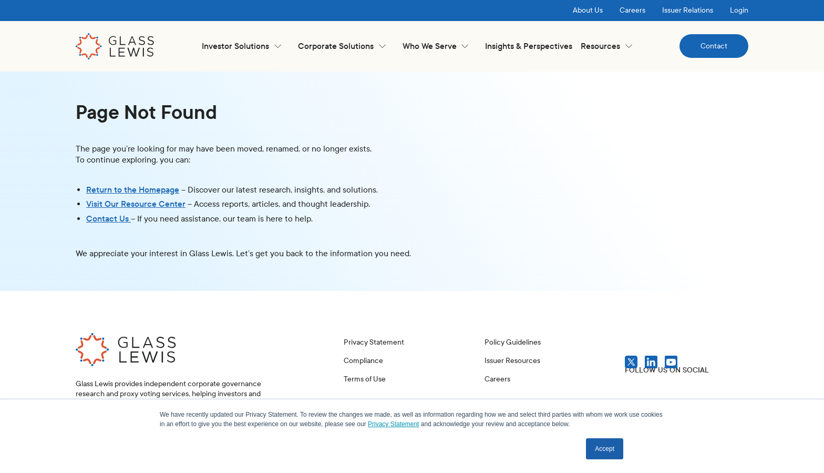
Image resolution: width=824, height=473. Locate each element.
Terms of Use (365, 379)
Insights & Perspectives (528, 46)
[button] (241, 46)
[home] (115, 46)
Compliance (363, 360)
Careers (632, 10)
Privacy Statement (374, 342)
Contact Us (108, 219)
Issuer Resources (512, 360)
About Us (588, 10)
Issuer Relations (687, 10)
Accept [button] (604, 448)
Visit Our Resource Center (136, 204)
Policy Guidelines (513, 342)
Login (739, 10)
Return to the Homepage (132, 190)
